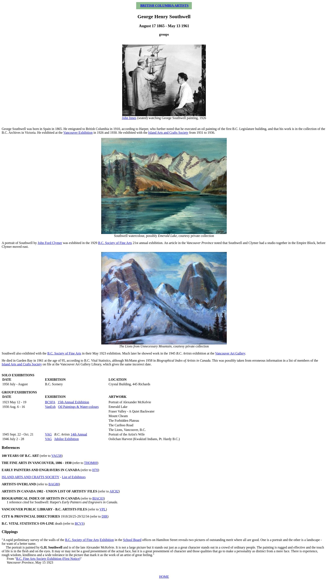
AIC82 (114, 491)
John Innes (129, 118)
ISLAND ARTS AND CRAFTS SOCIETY (30, 477)
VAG (48, 434)
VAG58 (56, 455)
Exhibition (107, 540)
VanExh (50, 407)
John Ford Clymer (50, 243)
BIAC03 (98, 498)
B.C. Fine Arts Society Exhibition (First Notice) (48, 558)
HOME (164, 576)
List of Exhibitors (74, 477)
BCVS (79, 523)
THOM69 (90, 463)
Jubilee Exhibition (66, 439)
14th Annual (79, 434)
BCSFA (50, 402)
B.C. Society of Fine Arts (115, 243)
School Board (132, 540)
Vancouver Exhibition (78, 132)
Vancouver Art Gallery (230, 353)
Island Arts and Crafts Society (168, 132)
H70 (95, 470)
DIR (105, 516)
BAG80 (53, 484)
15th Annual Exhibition (73, 402)
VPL (103, 509)
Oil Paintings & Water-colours (78, 407)
